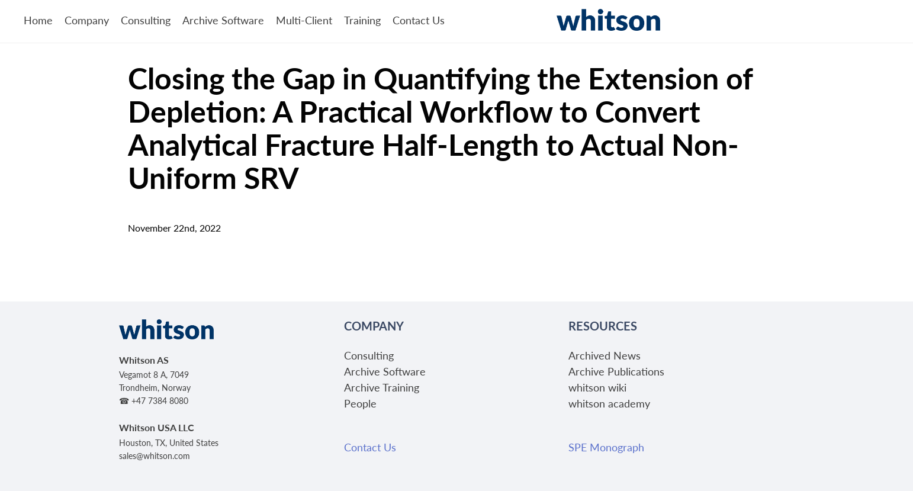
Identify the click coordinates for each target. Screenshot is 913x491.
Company (87, 19)
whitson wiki (597, 387)
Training (362, 19)
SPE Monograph (606, 446)
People (360, 403)
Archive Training (381, 387)
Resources (602, 325)
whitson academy (609, 403)
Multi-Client (304, 19)
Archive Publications (616, 371)
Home (38, 19)
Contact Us (419, 19)
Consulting (146, 19)
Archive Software (223, 19)
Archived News (604, 355)
